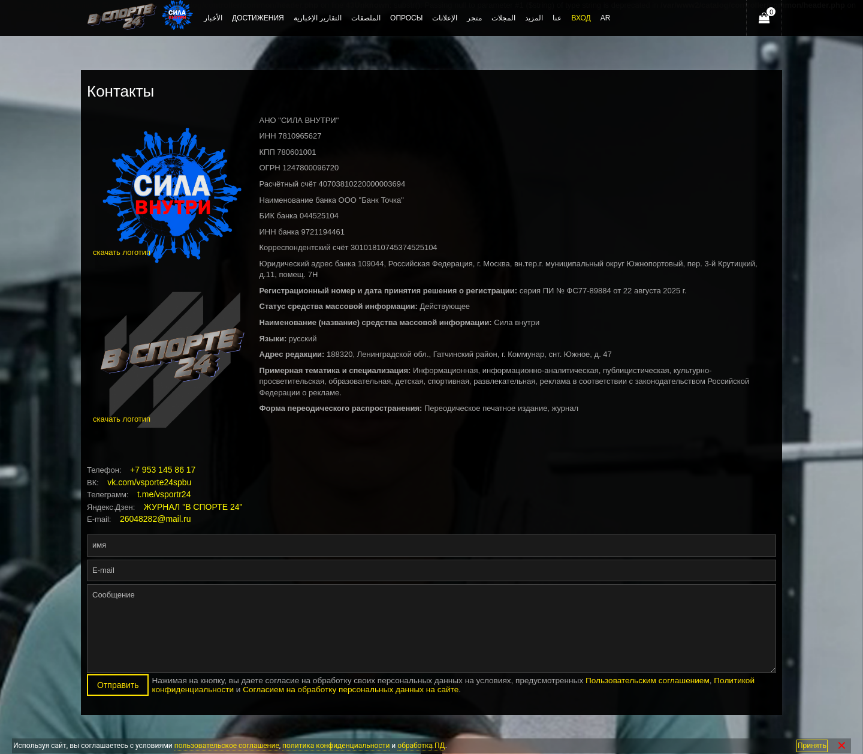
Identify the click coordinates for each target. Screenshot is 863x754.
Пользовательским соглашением (648, 680)
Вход (580, 18)
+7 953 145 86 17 (162, 469)
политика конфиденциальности (336, 745)
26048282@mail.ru (155, 519)
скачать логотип (121, 252)
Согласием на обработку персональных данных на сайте (350, 689)
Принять (812, 745)
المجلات (503, 18)
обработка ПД (421, 745)
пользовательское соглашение (226, 745)
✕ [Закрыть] (842, 746)
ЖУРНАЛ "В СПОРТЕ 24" (193, 507)
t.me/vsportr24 (164, 494)
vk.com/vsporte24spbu (149, 482)
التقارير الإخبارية (318, 18)
